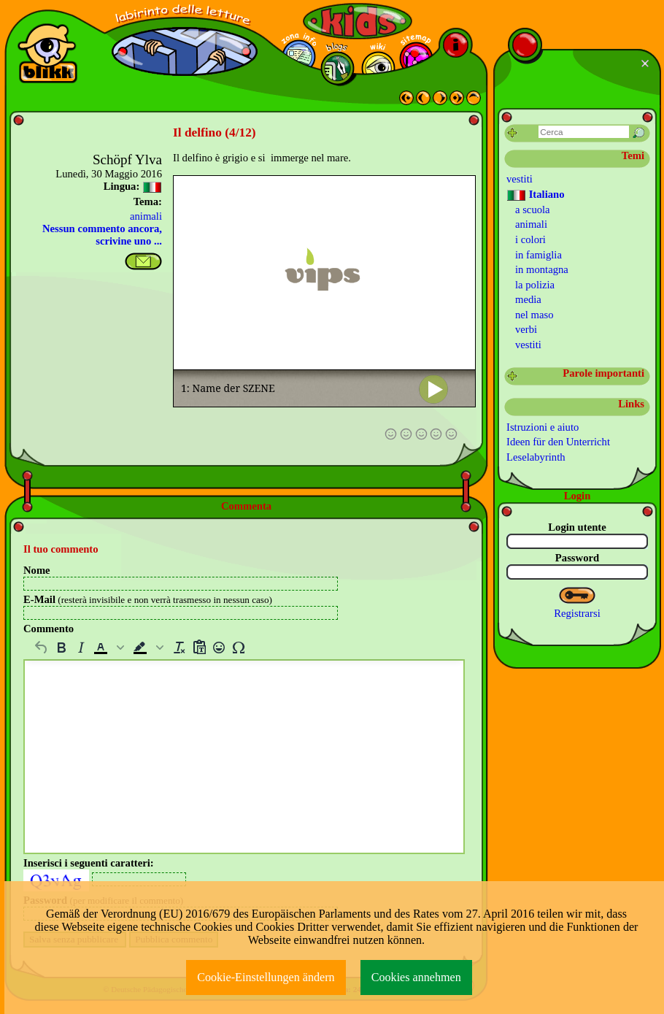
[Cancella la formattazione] (179, 647)
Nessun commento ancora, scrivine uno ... (102, 235)
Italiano (535, 194)
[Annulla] (41, 647)
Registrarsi (577, 613)
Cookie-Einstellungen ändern (266, 977)
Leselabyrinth (535, 457)
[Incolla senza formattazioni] (199, 647)
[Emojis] (218, 647)
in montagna (541, 269)
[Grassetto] (61, 647)
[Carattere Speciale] (238, 647)
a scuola (532, 209)
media (528, 299)
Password (577, 558)
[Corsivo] (80, 647)
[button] (110, 647)
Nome (36, 570)
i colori (530, 239)
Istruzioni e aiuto (542, 427)
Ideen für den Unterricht (558, 442)
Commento (48, 628)
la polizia (535, 285)
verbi (526, 329)
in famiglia (538, 255)
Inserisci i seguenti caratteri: (88, 863)
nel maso (534, 314)
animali (146, 216)
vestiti (519, 179)
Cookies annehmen (416, 977)
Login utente (577, 527)
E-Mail (147, 599)
